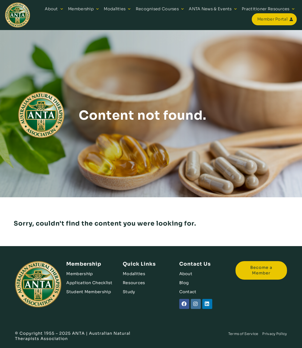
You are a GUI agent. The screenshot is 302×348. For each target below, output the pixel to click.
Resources (134, 282)
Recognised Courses (160, 9)
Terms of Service (243, 333)
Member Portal (272, 19)
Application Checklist (89, 282)
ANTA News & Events (213, 9)
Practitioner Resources (268, 9)
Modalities (117, 9)
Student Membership (88, 291)
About (54, 9)
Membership (83, 9)
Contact (187, 291)
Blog (184, 282)
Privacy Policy (274, 333)
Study (129, 291)
